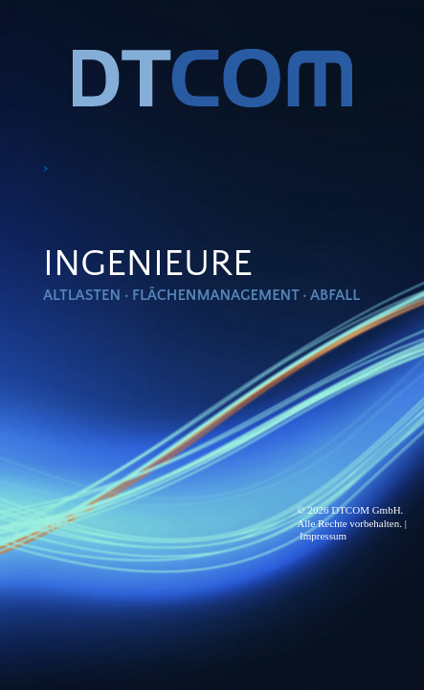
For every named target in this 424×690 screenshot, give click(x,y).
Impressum (323, 535)
